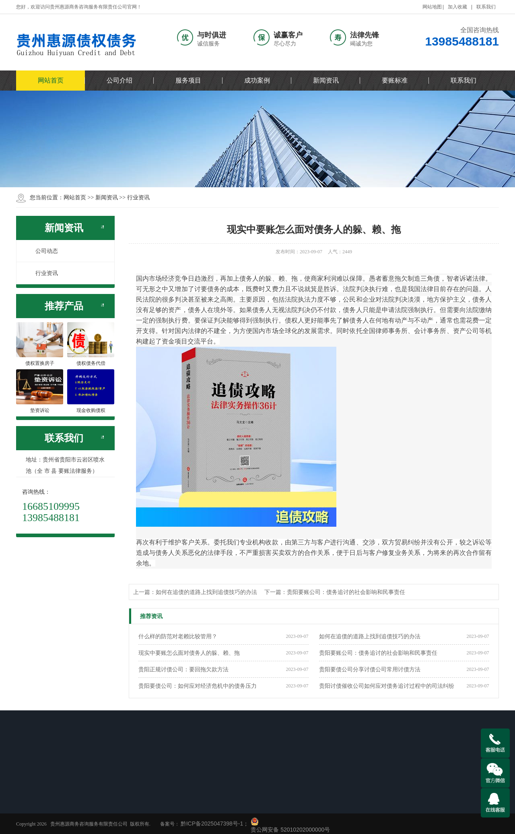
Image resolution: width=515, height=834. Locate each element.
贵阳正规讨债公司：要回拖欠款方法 (183, 669)
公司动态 (42, 251)
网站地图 (432, 7)
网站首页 (51, 80)
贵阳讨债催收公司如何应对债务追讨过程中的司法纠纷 (386, 686)
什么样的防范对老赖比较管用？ (177, 636)
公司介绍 (119, 80)
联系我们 (486, 7)
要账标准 (395, 80)
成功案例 (257, 80)
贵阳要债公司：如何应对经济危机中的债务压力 (197, 686)
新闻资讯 (326, 80)
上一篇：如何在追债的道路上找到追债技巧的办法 (195, 592)
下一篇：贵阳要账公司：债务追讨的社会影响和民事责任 (334, 592)
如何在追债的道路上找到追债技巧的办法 (369, 636)
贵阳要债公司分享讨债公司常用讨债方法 (369, 669)
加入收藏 (457, 7)
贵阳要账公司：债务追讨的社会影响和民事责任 (378, 653)
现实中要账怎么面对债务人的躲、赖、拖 (189, 653)
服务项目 (188, 80)
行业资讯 (138, 197)
